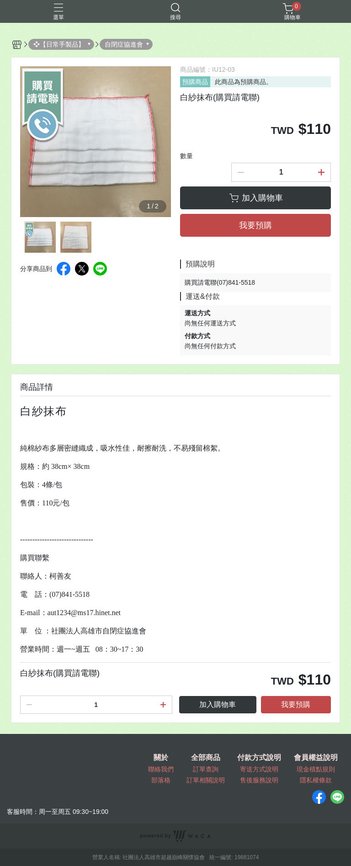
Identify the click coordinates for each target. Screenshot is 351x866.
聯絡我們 (161, 769)
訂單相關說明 (205, 780)
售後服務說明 (259, 780)
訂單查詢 (205, 769)
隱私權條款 (316, 780)
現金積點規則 (316, 769)
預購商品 (195, 81)
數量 (186, 155)
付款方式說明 (259, 757)
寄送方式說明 (259, 769)
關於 (161, 757)
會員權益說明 (316, 757)
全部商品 (205, 757)
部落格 (160, 780)
